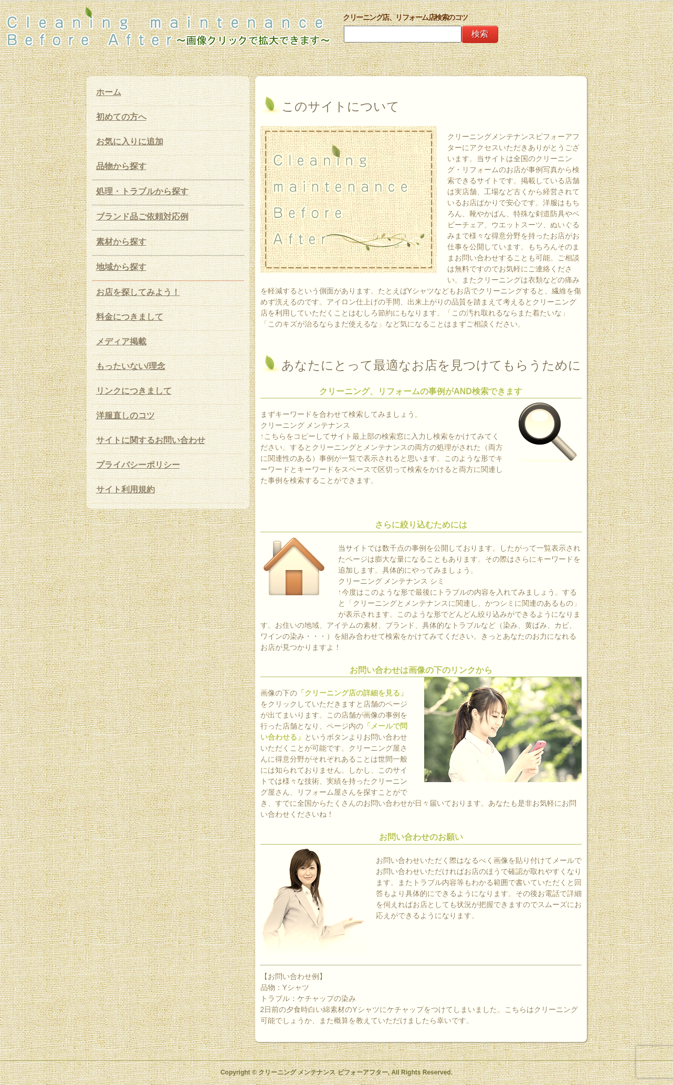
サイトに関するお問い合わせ (150, 440)
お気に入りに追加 (129, 141)
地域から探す (121, 266)
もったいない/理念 (130, 366)
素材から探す (121, 241)
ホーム (108, 92)
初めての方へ (121, 116)
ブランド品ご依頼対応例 (142, 216)
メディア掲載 (121, 341)
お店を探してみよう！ (138, 292)
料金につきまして (129, 316)
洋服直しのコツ (125, 415)
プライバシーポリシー (138, 464)
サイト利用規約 (125, 489)
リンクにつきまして (134, 390)
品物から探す (121, 166)
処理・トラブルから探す (142, 191)
